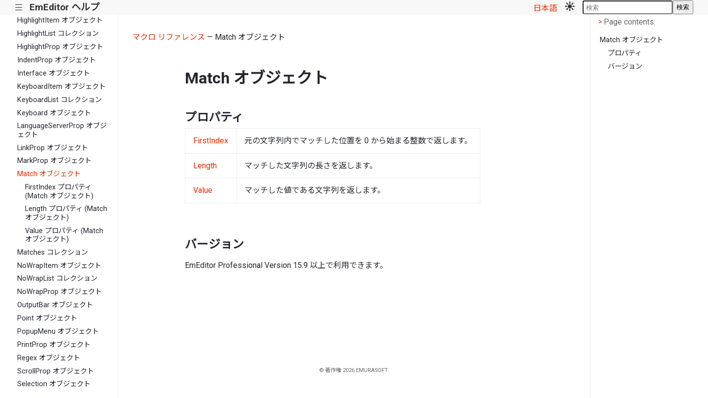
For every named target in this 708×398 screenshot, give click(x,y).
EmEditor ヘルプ (64, 7)
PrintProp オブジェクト (53, 345)
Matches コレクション (52, 252)
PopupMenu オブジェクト (58, 331)
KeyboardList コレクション (59, 100)
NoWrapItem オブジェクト (59, 266)
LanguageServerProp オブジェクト (62, 130)
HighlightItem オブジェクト (60, 20)
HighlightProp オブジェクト (60, 47)
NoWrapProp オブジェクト (59, 292)
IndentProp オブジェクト (56, 60)
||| (19, 7)
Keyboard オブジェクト (54, 113)
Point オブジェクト (47, 318)
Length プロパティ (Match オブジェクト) (66, 213)
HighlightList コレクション (58, 33)
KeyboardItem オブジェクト (61, 86)
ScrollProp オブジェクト (55, 371)
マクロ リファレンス (168, 37)
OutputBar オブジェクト (55, 305)
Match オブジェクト (49, 174)
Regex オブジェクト (48, 358)
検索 (683, 7)
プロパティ (625, 53)
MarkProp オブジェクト (54, 161)
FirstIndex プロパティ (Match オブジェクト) (59, 191)
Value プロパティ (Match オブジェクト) (64, 235)
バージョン (625, 66)
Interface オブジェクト (53, 73)
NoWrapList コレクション (57, 278)
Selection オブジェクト (53, 384)
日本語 (545, 8)
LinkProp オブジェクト (52, 148)
